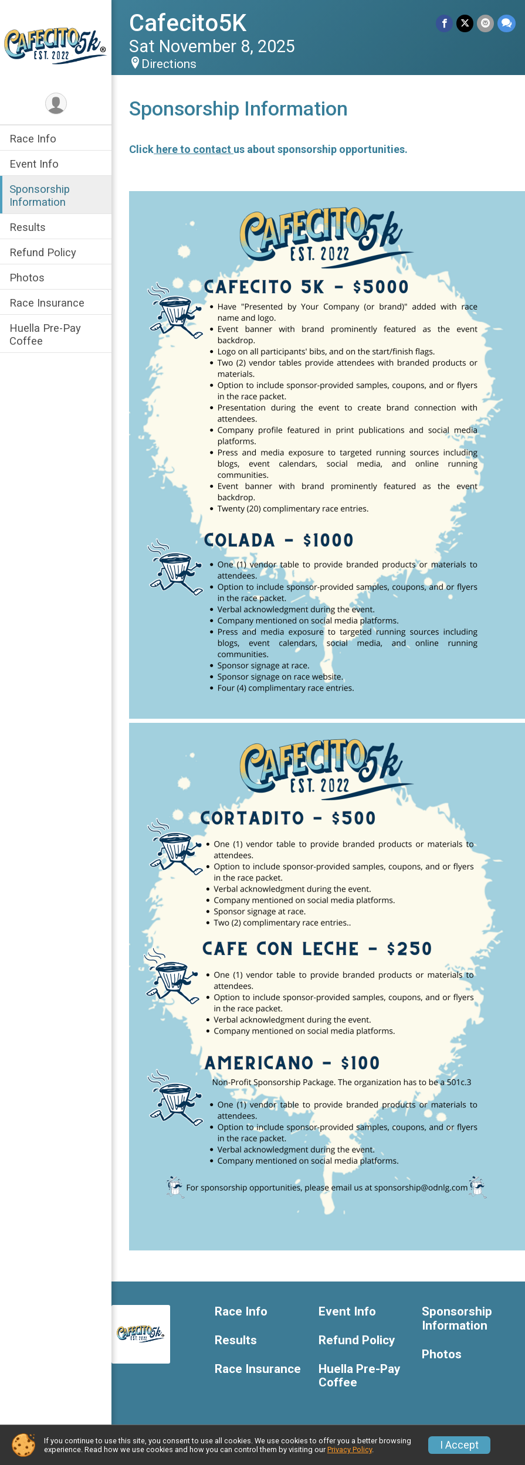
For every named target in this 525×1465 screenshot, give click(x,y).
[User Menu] (56, 103)
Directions (169, 64)
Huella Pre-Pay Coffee (45, 334)
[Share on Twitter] (464, 23)
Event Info (34, 164)
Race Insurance (46, 303)
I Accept (459, 1445)
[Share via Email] (485, 23)
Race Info (32, 138)
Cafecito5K (187, 23)
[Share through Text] (506, 23)
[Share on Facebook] (444, 23)
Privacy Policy (349, 1449)
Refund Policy (42, 252)
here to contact (193, 149)
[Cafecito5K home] (56, 45)
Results (27, 227)
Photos (27, 277)
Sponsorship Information (39, 195)
